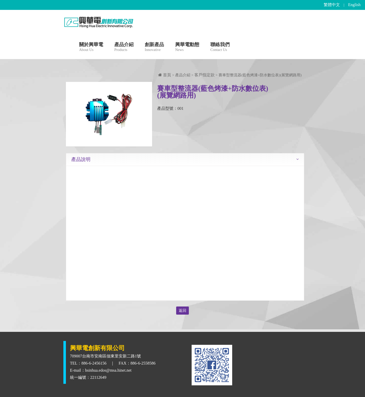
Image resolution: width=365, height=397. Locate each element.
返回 (182, 311)
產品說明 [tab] (80, 159)
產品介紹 (124, 47)
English (354, 5)
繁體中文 (332, 5)
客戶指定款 (204, 75)
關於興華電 (91, 47)
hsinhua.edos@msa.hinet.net (108, 370)
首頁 (164, 75)
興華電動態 (187, 47)
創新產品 (154, 47)
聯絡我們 (220, 47)
